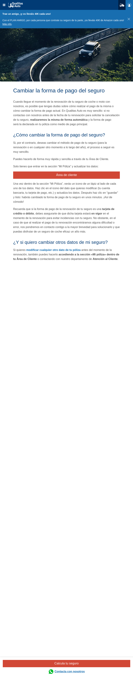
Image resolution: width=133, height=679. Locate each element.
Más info (7, 24)
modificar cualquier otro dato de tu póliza (53, 249)
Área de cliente (66, 175)
